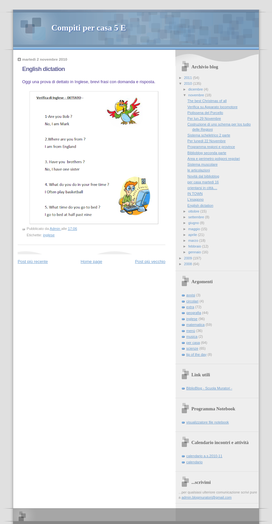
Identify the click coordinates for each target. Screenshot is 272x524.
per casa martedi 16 (203, 182)
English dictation (200, 205)
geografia (193, 313)
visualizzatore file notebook (207, 422)
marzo (193, 240)
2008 (188, 264)
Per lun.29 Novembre (204, 118)
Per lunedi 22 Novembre (207, 141)
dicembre (196, 89)
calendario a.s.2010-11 (204, 456)
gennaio (195, 252)
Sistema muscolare (203, 164)
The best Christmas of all (207, 101)
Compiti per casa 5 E (88, 27)
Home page (91, 261)
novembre (196, 95)
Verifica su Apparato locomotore (213, 107)
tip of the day (196, 354)
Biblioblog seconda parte (207, 153)
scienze (192, 348)
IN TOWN (195, 194)
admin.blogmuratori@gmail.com (206, 497)
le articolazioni (199, 170)
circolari (192, 301)
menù (190, 331)
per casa (193, 343)
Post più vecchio (150, 261)
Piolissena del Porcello (205, 113)
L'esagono (196, 199)
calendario (194, 462)
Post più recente (33, 261)
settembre (196, 217)
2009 (188, 258)
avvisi (190, 295)
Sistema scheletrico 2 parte (209, 135)
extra (190, 307)
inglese (49, 235)
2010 (188, 83)
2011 (188, 78)
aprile (193, 235)
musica (191, 336)
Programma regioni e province (211, 147)
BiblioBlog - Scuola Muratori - (209, 388)
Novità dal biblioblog (203, 176)
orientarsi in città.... (202, 188)
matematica (195, 325)
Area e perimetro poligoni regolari (214, 159)
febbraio (195, 246)
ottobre (194, 211)
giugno (194, 223)
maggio (194, 229)
